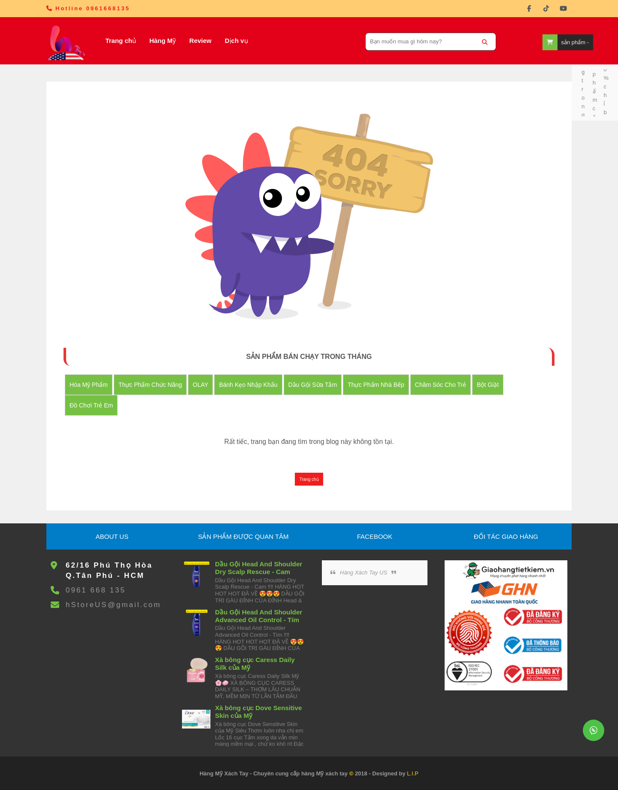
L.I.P (412, 773)
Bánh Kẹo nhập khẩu (248, 384)
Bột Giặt (488, 384)
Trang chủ (120, 40)
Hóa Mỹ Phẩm (89, 384)
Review (200, 40)
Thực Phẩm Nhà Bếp (376, 384)
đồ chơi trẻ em (91, 405)
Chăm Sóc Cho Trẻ (440, 384)
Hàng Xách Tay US (363, 572)
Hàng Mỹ (162, 40)
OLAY (200, 384)
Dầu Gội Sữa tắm (312, 384)
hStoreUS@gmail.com (113, 605)
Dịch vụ (236, 40)
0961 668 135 (96, 590)
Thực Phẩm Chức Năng (150, 384)
